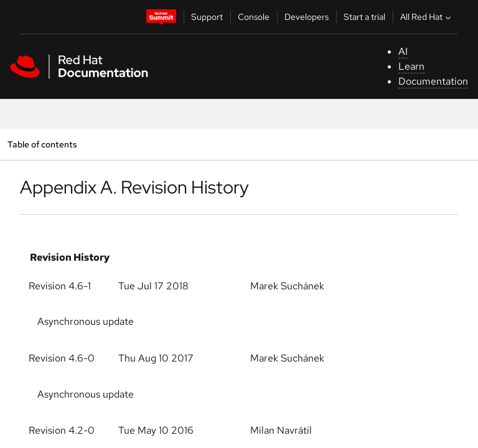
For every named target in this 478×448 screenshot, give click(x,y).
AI (403, 51)
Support (207, 16)
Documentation (433, 81)
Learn (411, 66)
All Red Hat (427, 16)
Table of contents (42, 144)
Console (253, 16)
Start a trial (364, 16)
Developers (306, 16)
